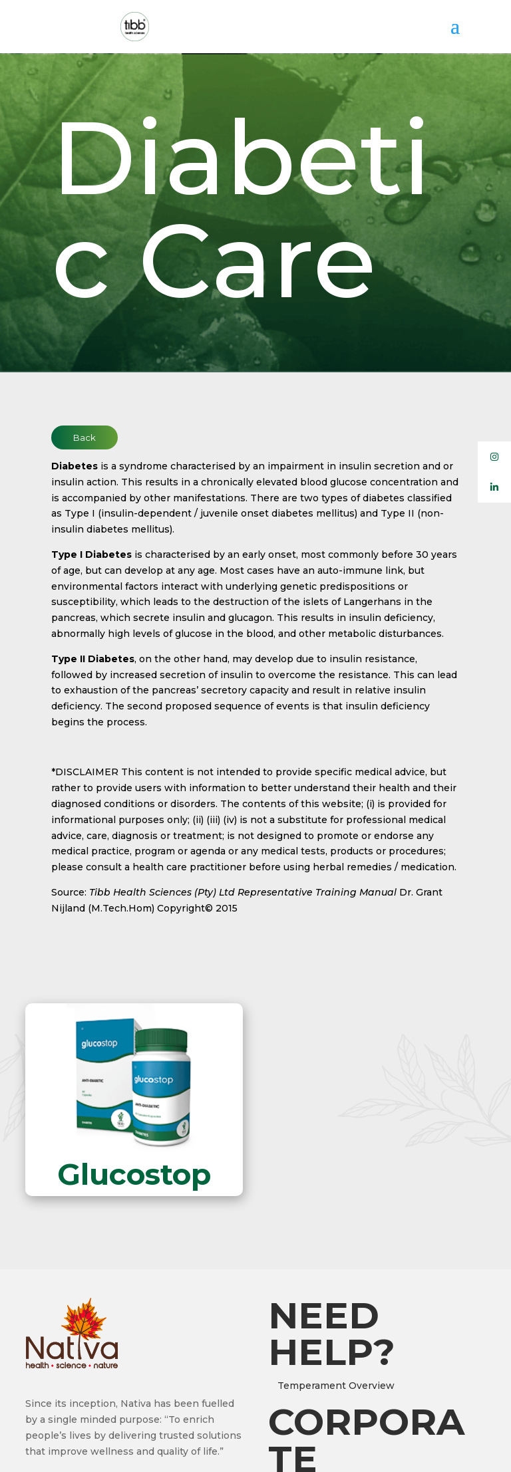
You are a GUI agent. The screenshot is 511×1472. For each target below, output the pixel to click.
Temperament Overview (336, 1386)
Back (84, 437)
